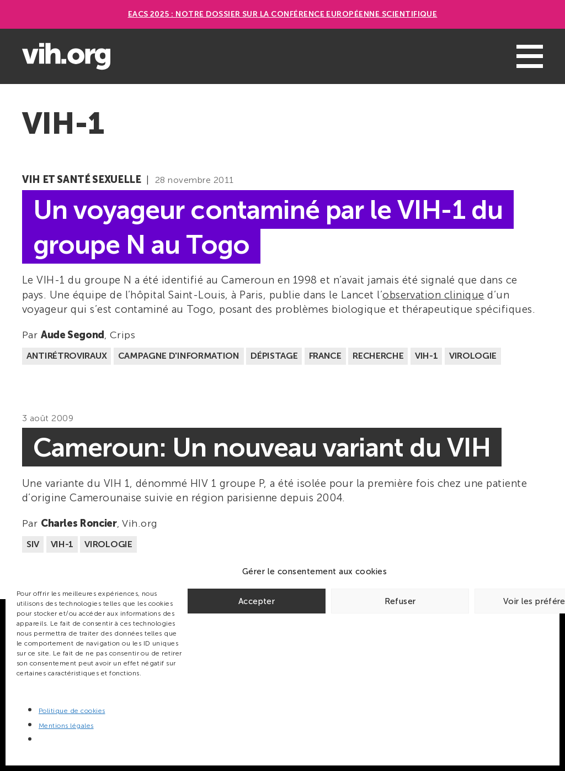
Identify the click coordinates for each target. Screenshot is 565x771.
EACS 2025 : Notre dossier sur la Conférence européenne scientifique (283, 14)
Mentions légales (66, 726)
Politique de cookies (72, 711)
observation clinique (433, 295)
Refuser (400, 601)
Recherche (378, 355)
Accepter (256, 601)
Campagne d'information (178, 355)
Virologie (473, 355)
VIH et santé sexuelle (81, 180)
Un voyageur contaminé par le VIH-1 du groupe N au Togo (268, 227)
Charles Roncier (79, 523)
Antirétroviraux (66, 355)
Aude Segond (72, 335)
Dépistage (273, 355)
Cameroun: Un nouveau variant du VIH (262, 447)
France (325, 355)
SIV (32, 544)
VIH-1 (426, 355)
